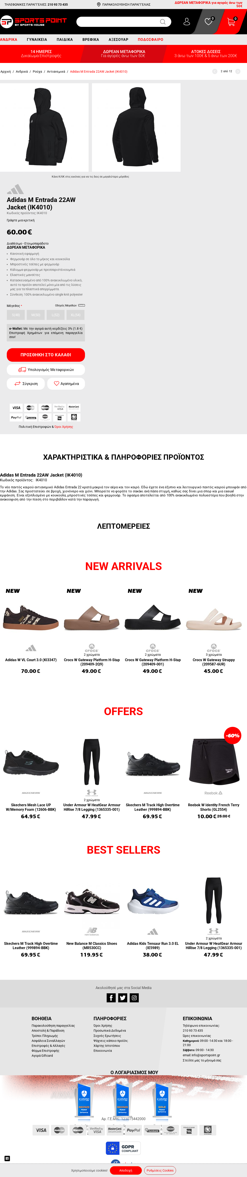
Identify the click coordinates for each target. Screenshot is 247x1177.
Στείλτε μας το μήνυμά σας (202, 1060)
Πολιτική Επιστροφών (35, 427)
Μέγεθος (13, 306)
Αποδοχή (125, 1170)
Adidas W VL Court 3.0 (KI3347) (31, 660)
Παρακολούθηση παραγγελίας (53, 1025)
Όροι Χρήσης (63, 427)
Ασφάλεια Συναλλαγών (48, 1041)
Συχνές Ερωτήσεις (107, 1036)
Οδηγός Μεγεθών (70, 306)
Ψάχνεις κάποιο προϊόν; (111, 1041)
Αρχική (5, 71)
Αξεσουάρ (118, 39)
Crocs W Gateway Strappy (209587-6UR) (214, 662)
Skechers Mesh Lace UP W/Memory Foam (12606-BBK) (31, 807)
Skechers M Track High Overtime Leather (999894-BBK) (153, 807)
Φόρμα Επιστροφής (45, 1050)
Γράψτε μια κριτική (21, 220)
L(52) (55, 315)
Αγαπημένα (70, 384)
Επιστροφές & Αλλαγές (48, 1045)
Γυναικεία (37, 39)
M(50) (35, 315)
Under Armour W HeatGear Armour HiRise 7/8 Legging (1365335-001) (91, 807)
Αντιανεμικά (56, 71)
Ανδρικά (8, 39)
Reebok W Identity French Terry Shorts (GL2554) (213, 807)
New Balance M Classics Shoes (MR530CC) (91, 945)
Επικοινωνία (103, 1050)
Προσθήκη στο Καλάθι (46, 354)
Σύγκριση (30, 384)
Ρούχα (37, 71)
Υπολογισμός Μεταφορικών (51, 370)
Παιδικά (65, 39)
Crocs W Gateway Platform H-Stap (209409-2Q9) (92, 662)
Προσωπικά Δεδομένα (110, 1030)
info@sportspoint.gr (206, 1055)
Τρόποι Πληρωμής (45, 1036)
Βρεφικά (90, 39)
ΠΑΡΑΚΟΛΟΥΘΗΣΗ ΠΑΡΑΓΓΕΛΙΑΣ (126, 4)
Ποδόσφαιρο (150, 39)
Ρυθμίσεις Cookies (160, 1170)
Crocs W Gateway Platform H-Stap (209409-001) (153, 662)
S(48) (16, 315)
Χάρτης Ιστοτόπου (107, 1045)
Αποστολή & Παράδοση (48, 1030)
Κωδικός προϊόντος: (21, 213)
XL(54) (75, 315)
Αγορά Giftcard (42, 1055)
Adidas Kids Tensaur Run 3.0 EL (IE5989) (153, 945)
